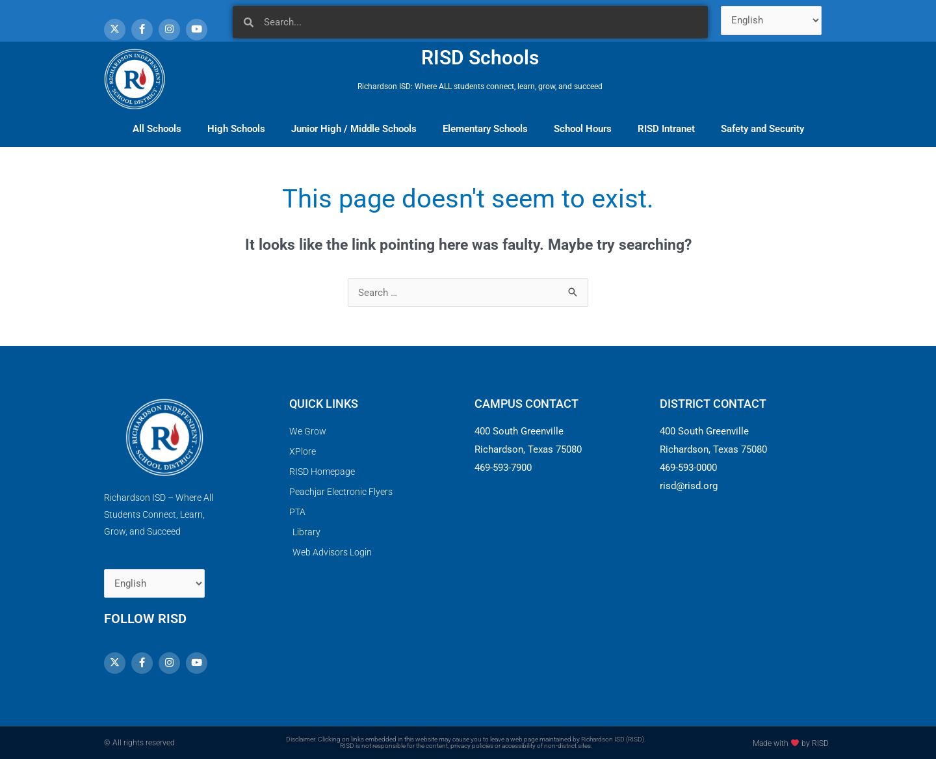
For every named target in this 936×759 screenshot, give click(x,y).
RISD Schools (480, 57)
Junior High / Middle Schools (354, 129)
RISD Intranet (666, 129)
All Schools (157, 129)
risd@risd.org (689, 486)
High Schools (236, 129)
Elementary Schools (485, 129)
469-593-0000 (688, 467)
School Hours (583, 129)
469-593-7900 (503, 467)
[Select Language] (771, 20)
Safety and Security (762, 129)
